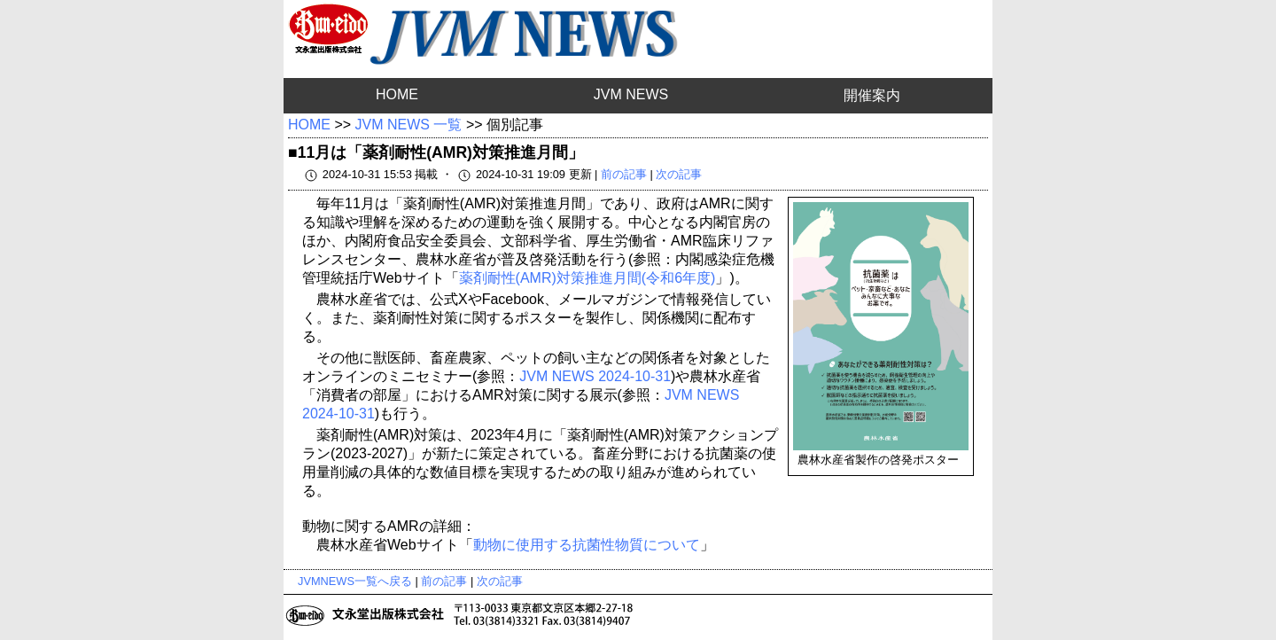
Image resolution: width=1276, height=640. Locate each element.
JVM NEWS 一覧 (409, 124)
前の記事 (624, 174)
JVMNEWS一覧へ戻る (355, 581)
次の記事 (679, 174)
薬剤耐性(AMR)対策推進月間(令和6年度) (587, 277)
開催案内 (872, 95)
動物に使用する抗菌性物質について (586, 544)
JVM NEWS (631, 94)
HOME (397, 94)
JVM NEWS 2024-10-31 (595, 376)
